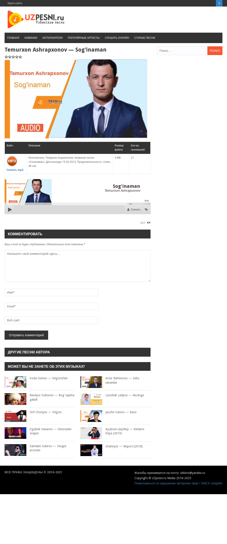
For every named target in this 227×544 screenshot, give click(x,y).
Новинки (30, 37)
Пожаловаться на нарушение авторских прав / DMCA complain (178, 483)
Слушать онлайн (117, 37)
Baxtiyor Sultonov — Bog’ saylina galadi (39, 397)
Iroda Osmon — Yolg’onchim (36, 378)
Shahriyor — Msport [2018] (111, 446)
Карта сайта (15, 3)
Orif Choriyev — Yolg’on (33, 412)
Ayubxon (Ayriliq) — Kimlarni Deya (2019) (112, 431)
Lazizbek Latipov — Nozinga (112, 395)
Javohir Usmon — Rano (108, 412)
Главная (13, 37)
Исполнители (52, 37)
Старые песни (144, 37)
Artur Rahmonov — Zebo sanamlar (109, 380)
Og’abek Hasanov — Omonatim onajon (38, 431)
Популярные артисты (84, 37)
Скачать (136, 209)
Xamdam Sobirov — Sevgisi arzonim (35, 448)
